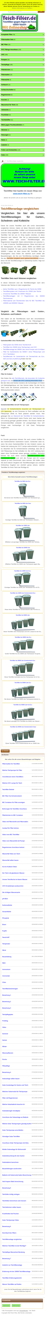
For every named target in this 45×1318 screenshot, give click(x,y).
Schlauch (5, 85)
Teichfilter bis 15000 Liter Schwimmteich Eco (22, 593)
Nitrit (3, 963)
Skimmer (5, 130)
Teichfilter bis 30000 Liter (23, 547)
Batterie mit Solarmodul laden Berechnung (16, 1175)
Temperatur (6, 944)
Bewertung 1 (6, 995)
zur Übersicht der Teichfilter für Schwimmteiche (27, 416)
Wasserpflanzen (7, 1053)
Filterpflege (6, 1066)
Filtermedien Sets (8, 39)
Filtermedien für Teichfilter (11, 764)
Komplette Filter (22, 35)
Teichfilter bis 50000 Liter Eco (23, 682)
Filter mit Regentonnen (10, 1098)
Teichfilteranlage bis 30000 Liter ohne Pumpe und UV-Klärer (24, 349)
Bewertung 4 (6, 1072)
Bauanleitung (6, 957)
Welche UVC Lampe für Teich (12, 783)
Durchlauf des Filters (9, 1233)
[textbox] (23, 11)
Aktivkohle (6, 110)
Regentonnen (6, 95)
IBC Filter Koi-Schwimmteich (12, 796)
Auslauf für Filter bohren (10, 828)
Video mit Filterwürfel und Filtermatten (15, 822)
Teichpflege (22, 65)
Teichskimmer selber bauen (11, 1207)
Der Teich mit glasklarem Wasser (13, 873)
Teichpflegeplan (7, 1014)
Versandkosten (23, 1310)
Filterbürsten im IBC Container (12, 815)
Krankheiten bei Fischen (10, 1214)
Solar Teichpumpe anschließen (12, 1130)
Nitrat (4, 950)
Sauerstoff (5, 937)
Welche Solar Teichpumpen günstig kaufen (16, 1124)
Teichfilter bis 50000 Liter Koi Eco (22, 704)
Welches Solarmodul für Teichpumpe (14, 1091)
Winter (4, 1046)
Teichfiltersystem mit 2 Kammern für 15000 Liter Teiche (22, 291)
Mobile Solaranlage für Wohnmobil (14, 1149)
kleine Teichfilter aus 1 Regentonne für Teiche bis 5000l (22, 289)
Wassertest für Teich (22, 105)
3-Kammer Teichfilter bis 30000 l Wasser (17, 294)
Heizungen (6, 135)
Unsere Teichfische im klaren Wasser (14, 879)
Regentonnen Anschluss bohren (13, 847)
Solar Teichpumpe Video (10, 1220)
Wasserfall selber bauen (10, 860)
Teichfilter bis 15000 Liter (23, 525)
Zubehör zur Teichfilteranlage (12, 1265)
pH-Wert (5, 899)
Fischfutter (6, 115)
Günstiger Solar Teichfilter (11, 1136)
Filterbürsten (7, 69)
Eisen (4, 924)
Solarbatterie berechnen (10, 1162)
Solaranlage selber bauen (10, 1079)
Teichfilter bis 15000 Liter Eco (22, 571)
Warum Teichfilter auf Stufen (11, 1284)
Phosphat (5, 918)
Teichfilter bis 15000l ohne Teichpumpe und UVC (20, 347)
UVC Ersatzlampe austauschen (12, 886)
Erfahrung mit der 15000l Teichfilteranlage (16, 1271)
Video (4, 1027)
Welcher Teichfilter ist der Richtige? (14, 1246)
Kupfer (4, 931)
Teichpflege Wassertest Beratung (13, 1252)
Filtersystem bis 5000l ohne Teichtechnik (17, 345)
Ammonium (6, 969)
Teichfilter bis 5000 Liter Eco (22, 481)
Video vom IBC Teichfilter (10, 834)
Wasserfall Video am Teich (11, 854)
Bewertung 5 (6, 1188)
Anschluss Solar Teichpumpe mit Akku (15, 1143)
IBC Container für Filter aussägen (13, 802)
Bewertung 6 (6, 1226)
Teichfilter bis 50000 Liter (23, 615)
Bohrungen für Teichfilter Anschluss (14, 809)
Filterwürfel (6, 80)
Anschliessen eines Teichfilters (12, 777)
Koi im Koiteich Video (9, 867)
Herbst (4, 1040)
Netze (4, 140)
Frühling (5, 1021)
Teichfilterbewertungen (10, 989)
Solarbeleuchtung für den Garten (13, 1156)
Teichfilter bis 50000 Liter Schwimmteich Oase (23, 727)
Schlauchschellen (8, 90)
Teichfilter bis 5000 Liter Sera (23, 503)
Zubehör (5, 145)
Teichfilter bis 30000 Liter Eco (23, 637)
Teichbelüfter (7, 120)
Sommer (5, 1034)
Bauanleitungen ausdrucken (11, 1168)
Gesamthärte (6, 911)
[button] (41, 11)
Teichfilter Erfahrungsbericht (11, 1278)
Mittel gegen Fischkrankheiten (12, 125)
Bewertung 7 (6, 1258)
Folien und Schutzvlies (22, 150)
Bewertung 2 (6, 1001)
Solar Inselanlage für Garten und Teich (15, 1085)
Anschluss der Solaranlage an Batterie (15, 1117)
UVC (22, 55)
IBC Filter (22, 45)
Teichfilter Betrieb (8, 789)
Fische (4, 1059)
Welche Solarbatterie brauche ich (13, 1104)
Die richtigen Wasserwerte (11, 892)
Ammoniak (6, 976)
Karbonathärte (7, 905)
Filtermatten (6, 75)
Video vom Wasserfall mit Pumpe (13, 841)
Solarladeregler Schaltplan (11, 1111)
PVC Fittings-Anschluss (22, 50)
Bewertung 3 (6, 1008)
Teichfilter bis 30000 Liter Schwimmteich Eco (22, 660)
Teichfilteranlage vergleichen (15, 161)
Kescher (5, 100)
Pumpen (22, 60)
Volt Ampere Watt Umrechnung (12, 1181)
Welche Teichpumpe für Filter (12, 770)
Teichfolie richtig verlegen (11, 1194)
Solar (22, 155)
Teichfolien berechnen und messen (14, 1201)
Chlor (4, 982)
